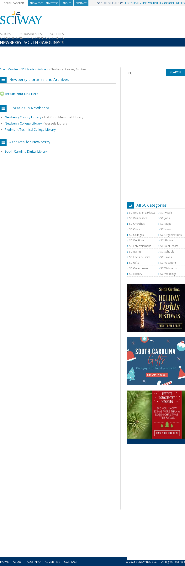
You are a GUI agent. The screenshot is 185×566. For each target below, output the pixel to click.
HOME (4, 562)
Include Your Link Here (21, 94)
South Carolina (14, 3)
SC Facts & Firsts (139, 257)
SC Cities (57, 34)
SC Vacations (168, 262)
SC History (135, 274)
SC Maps (165, 223)
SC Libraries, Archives (34, 69)
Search (175, 72)
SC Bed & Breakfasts (142, 212)
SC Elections (136, 240)
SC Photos (166, 240)
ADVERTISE (52, 562)
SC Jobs (5, 34)
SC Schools (167, 251)
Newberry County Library (23, 117)
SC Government (139, 268)
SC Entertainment (15, 38)
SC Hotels (56, 38)
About (67, 3)
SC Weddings (168, 274)
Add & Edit (36, 3)
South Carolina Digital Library (26, 151)
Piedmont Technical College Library (30, 129)
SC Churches (137, 223)
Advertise (52, 3)
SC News (166, 229)
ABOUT (18, 562)
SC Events (39, 38)
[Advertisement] (124, 38)
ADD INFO (34, 562)
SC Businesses (31, 34)
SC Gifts (134, 262)
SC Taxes (166, 257)
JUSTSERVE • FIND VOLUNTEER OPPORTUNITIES (155, 3)
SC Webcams (168, 268)
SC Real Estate (169, 246)
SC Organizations (171, 235)
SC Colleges (136, 235)
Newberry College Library (23, 123)
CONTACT (71, 562)
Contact (81, 3)
